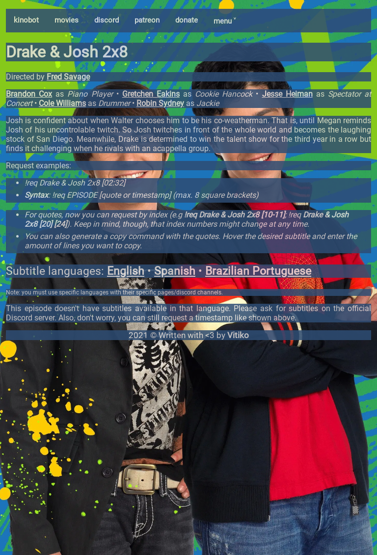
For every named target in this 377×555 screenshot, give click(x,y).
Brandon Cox (29, 94)
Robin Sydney (160, 103)
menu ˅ (225, 21)
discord (106, 20)
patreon (147, 20)
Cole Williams (62, 103)
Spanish (174, 271)
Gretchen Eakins (151, 94)
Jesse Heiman (287, 94)
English (125, 271)
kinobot (26, 20)
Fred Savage (68, 76)
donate (186, 20)
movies (66, 20)
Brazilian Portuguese (258, 271)
